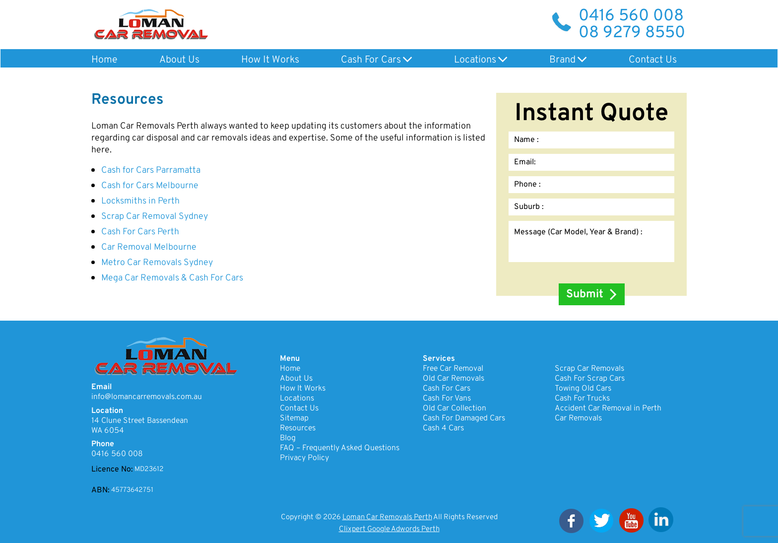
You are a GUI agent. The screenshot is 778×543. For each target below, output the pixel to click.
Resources (298, 428)
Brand (562, 60)
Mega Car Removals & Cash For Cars (172, 278)
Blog (288, 438)
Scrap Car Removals (589, 369)
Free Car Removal (453, 369)
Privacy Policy (304, 458)
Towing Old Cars (583, 389)
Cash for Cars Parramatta (150, 170)
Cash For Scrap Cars (590, 379)
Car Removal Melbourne (148, 247)
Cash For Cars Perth (140, 232)
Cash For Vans (447, 399)
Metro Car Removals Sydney (157, 263)
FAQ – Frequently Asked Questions (339, 448)
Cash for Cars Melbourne (149, 186)
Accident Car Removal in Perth (608, 408)
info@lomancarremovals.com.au (146, 397)
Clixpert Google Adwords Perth (389, 529)
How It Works (270, 60)
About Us (179, 60)
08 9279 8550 (632, 33)
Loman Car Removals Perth (387, 517)
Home (104, 60)
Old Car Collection (454, 408)
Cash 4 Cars (443, 428)
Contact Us (653, 60)
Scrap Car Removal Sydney (154, 216)
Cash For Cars (371, 60)
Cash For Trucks (582, 399)
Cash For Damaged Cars (464, 418)
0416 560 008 (631, 16)
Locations (475, 60)
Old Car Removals (453, 379)
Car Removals (578, 418)
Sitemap (294, 418)
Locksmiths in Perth (140, 201)
